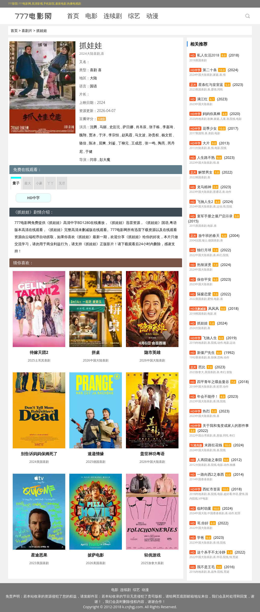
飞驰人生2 (205, 201)
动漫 (152, 15)
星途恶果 (39, 555)
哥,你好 (203, 523)
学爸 (200, 537)
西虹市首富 (211, 489)
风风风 (213, 308)
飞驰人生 (210, 337)
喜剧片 (27, 30)
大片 (206, 143)
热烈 (206, 411)
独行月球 (204, 249)
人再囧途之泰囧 (209, 459)
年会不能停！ (207, 396)
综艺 (134, 15)
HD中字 (33, 197)
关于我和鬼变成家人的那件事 (226, 425)
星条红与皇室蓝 (210, 84)
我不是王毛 (206, 566)
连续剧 (113, 15)
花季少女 (210, 128)
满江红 (202, 99)
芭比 (201, 367)
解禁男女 (205, 172)
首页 (73, 15)
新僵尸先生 (206, 352)
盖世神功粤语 (152, 453)
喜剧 (93, 69)
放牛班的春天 (209, 235)
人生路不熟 (206, 157)
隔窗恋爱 (204, 294)
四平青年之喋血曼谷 (213, 381)
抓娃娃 (202, 323)
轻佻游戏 (152, 555)
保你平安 (204, 279)
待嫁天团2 (39, 352)
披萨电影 (96, 555)
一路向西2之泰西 (210, 474)
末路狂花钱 (213, 445)
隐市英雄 (152, 352)
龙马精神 (204, 186)
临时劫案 (204, 508)
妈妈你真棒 (211, 113)
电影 (91, 15)
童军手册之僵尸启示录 (215, 216)
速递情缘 (96, 453)
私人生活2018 (208, 55)
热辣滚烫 (204, 264)
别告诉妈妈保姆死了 (39, 453)
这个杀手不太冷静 (211, 552)
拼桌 (96, 352)
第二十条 (210, 69)
